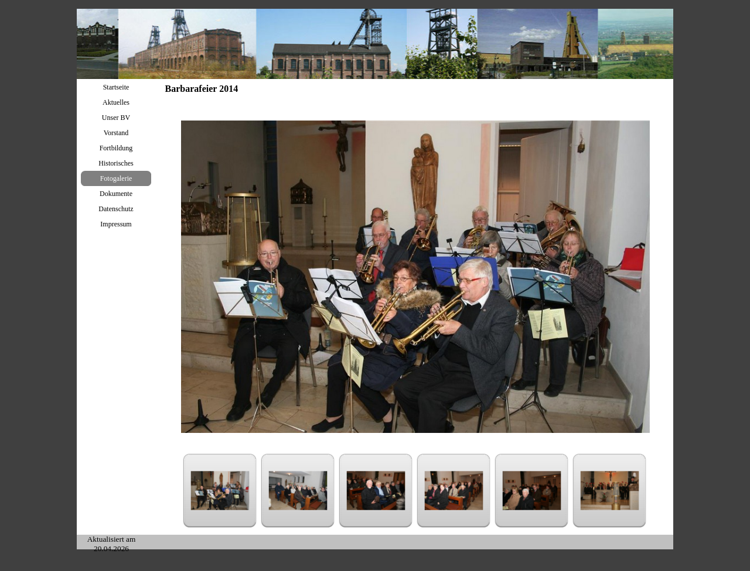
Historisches (115, 163)
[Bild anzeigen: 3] (376, 490)
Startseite (116, 87)
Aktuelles (116, 102)
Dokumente (116, 194)
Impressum (115, 224)
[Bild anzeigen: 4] (454, 490)
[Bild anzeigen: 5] (532, 490)
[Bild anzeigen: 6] (610, 490)
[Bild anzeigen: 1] (220, 490)
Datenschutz (115, 209)
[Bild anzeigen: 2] (298, 490)
